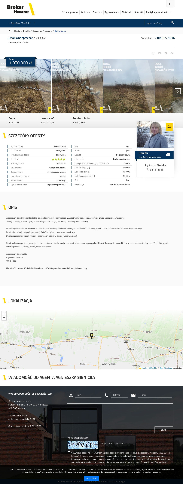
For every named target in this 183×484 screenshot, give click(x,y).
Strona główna (70, 12)
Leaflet (143, 368)
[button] (91, 336)
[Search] (160, 23)
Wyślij (164, 430)
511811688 (155, 170)
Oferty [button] (96, 12)
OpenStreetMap (166, 368)
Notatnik (127, 12)
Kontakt (139, 12)
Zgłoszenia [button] (111, 12)
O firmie (85, 12)
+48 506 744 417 (20, 22)
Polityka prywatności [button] (157, 12)
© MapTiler (153, 368)
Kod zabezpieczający (78, 437)
